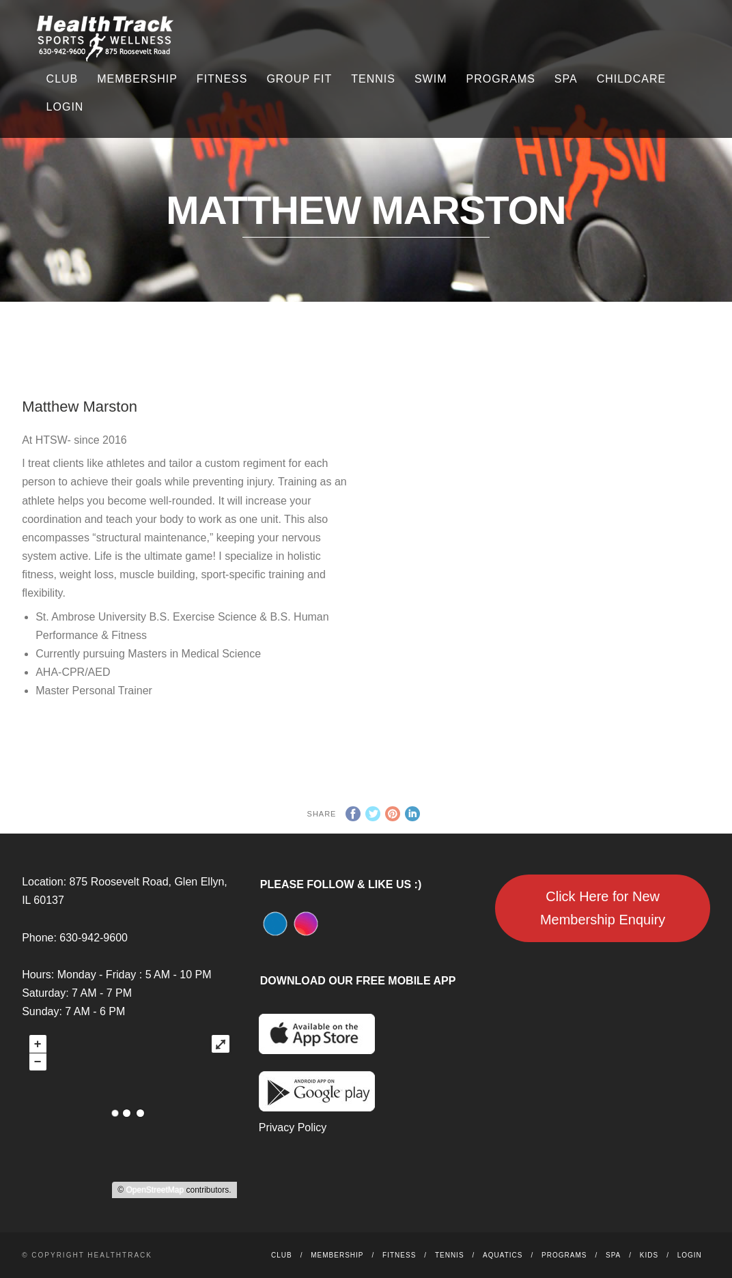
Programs (500, 79)
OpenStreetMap (155, 1190)
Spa (566, 79)
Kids (649, 1255)
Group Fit (299, 79)
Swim (430, 79)
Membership (137, 79)
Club (62, 79)
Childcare (631, 79)
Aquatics (502, 1255)
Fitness (222, 79)
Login (65, 107)
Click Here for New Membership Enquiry (602, 908)
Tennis (373, 79)
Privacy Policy (293, 1127)
